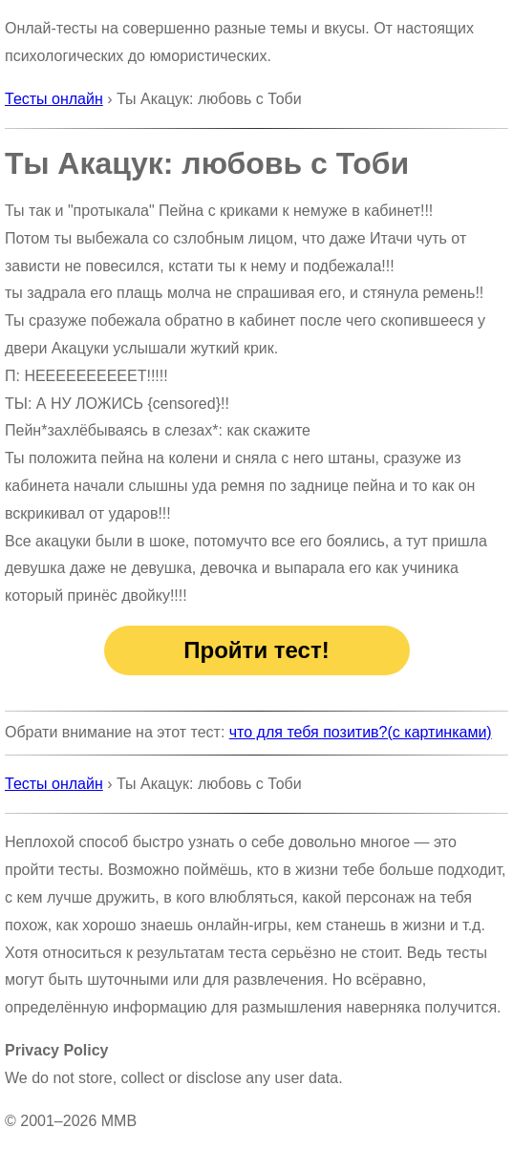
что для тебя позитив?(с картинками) (360, 732)
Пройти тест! (256, 650)
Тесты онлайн (54, 99)
